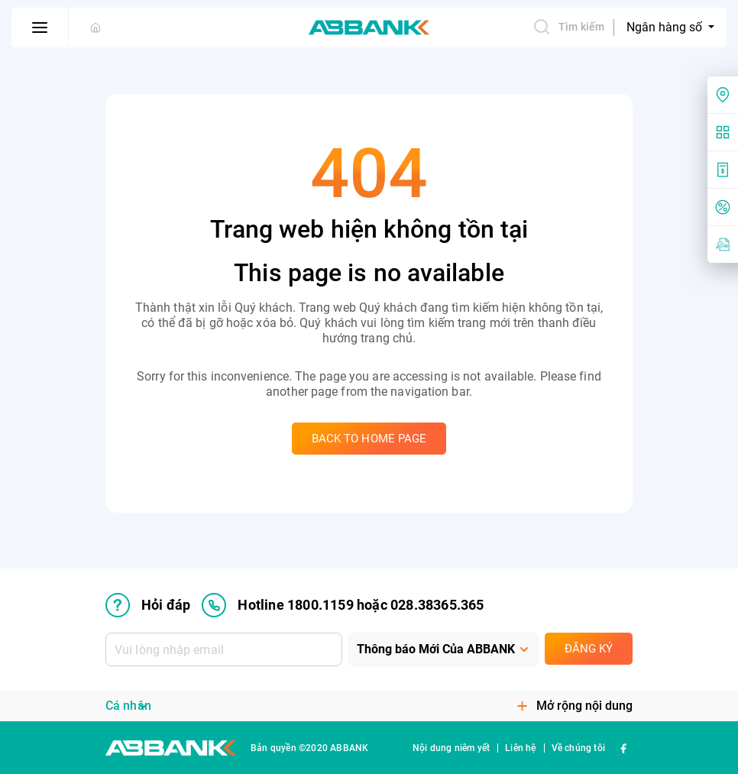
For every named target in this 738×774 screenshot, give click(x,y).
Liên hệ (520, 748)
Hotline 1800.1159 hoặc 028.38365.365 (343, 605)
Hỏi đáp (147, 605)
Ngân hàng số (665, 27)
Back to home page (369, 438)
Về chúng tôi (578, 748)
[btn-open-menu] (40, 27)
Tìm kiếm (568, 27)
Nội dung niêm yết (451, 748)
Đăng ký (589, 649)
